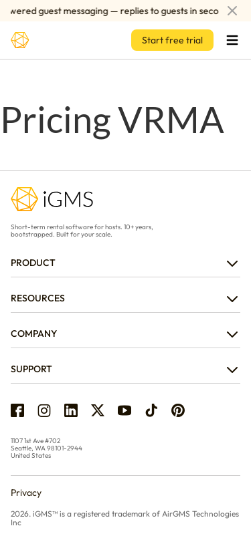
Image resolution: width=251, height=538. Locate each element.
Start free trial (172, 40)
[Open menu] (232, 40)
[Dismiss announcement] (232, 11)
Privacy (26, 493)
